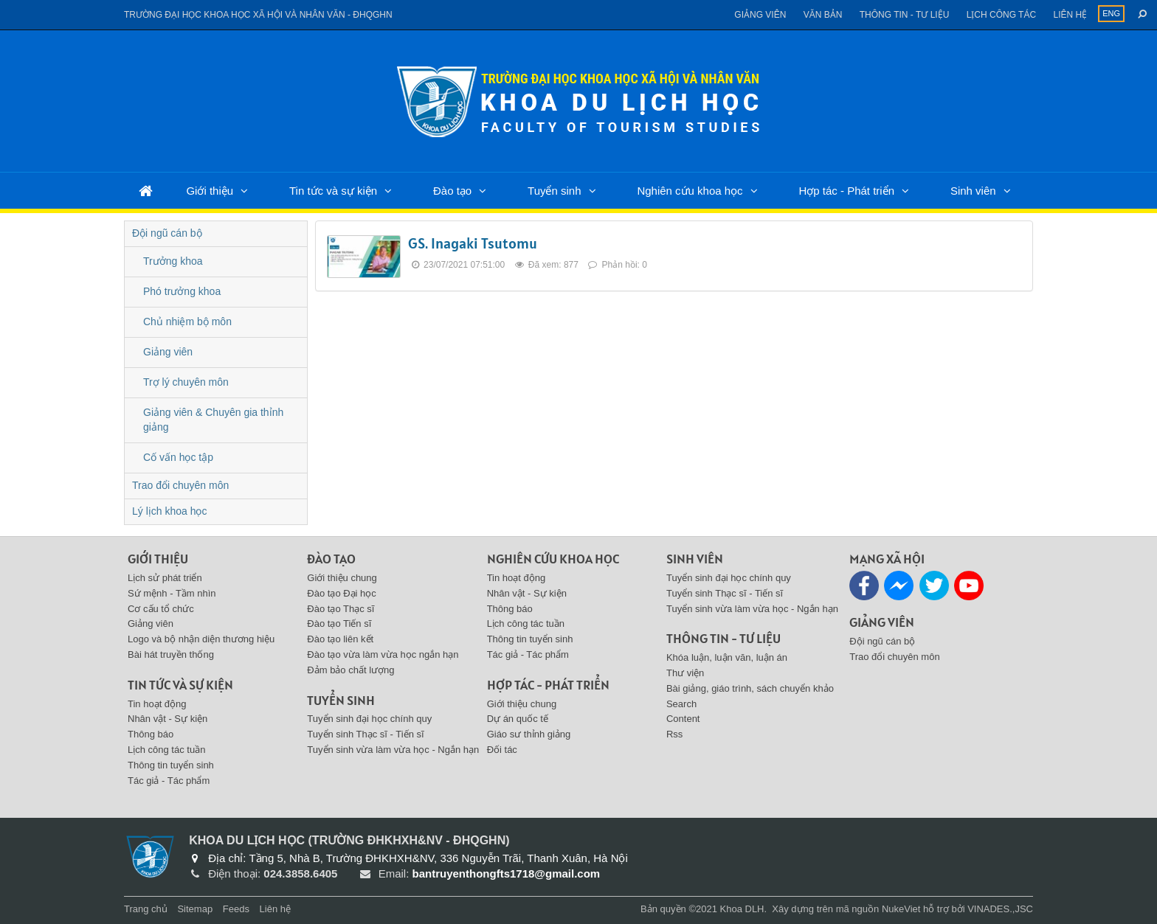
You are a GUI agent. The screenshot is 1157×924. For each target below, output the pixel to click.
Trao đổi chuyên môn (180, 485)
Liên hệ (1070, 15)
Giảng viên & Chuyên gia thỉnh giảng (213, 419)
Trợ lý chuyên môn (186, 382)
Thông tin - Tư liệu (905, 15)
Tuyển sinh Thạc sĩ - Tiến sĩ (365, 734)
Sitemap (195, 908)
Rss (674, 734)
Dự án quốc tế (517, 718)
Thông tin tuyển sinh (171, 765)
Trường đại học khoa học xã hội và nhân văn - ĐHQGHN (258, 15)
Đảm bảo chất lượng (350, 669)
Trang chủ (145, 908)
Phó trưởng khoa (182, 291)
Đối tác (502, 749)
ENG (1111, 13)
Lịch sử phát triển (165, 577)
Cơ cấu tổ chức (161, 608)
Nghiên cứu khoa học (689, 190)
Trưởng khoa (173, 261)
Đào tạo (452, 190)
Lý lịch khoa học (169, 511)
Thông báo (150, 734)
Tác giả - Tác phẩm (169, 780)
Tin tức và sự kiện (333, 190)
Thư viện (685, 672)
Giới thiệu (209, 190)
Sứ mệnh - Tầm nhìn (172, 593)
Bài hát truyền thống (171, 654)
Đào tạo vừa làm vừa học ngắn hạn (382, 654)
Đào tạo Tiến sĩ (339, 623)
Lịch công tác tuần (166, 749)
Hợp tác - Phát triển (846, 190)
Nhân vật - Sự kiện (167, 718)
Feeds (236, 908)
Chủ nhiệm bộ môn (187, 321)
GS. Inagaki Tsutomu (472, 243)
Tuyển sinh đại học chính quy (369, 718)
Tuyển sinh (554, 190)
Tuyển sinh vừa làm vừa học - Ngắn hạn (393, 749)
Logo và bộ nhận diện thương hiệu (201, 639)
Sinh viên (973, 190)
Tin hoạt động (157, 703)
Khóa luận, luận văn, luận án (726, 657)
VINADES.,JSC (1000, 908)
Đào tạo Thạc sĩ (340, 608)
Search (681, 703)
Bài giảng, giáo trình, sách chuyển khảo (750, 688)
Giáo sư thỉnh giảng (529, 734)
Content (683, 718)
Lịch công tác (1001, 15)
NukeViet (901, 908)
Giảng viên (760, 15)
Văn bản (823, 15)
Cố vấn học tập (178, 457)
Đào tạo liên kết (340, 639)
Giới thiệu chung (342, 577)
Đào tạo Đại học (341, 593)
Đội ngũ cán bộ (167, 233)
